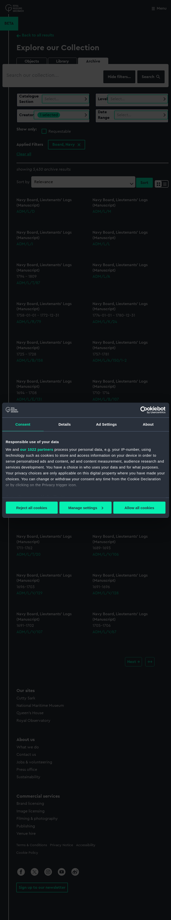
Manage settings (85, 507)
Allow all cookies (139, 507)
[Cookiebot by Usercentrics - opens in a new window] (143, 410)
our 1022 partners (36, 449)
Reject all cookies (31, 507)
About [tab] (148, 424)
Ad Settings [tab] (106, 424)
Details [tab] (65, 424)
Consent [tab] (23, 424)
